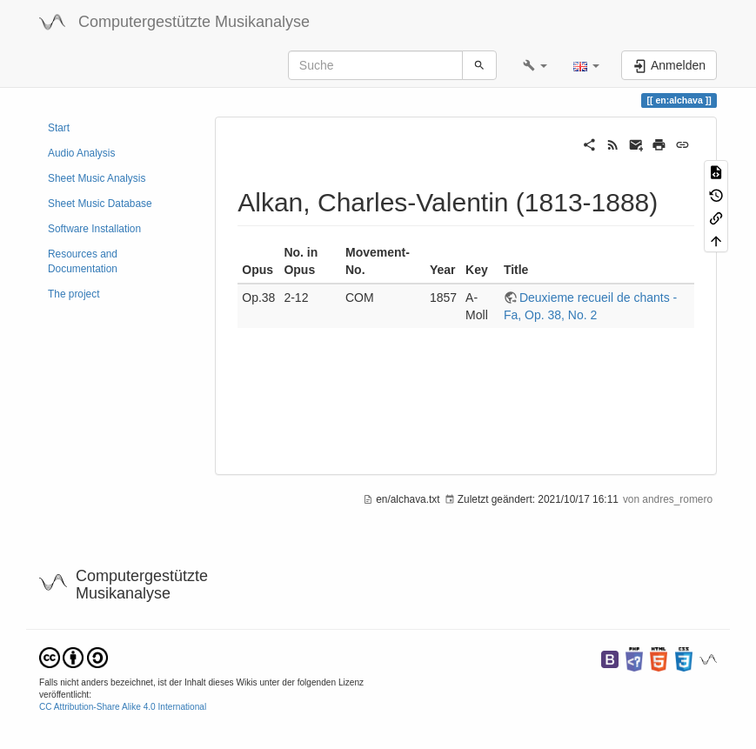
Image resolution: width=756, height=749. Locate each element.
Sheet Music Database (100, 203)
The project (73, 294)
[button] (535, 65)
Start (59, 128)
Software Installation (94, 229)
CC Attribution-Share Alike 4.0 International (122, 707)
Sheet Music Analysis (96, 178)
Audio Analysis (81, 153)
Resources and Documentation (82, 261)
